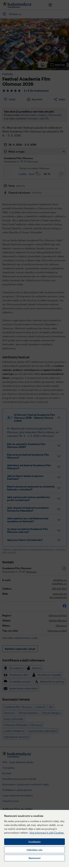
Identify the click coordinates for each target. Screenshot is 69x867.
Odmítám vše (34, 849)
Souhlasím (34, 841)
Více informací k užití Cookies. (46, 832)
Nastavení (34, 858)
